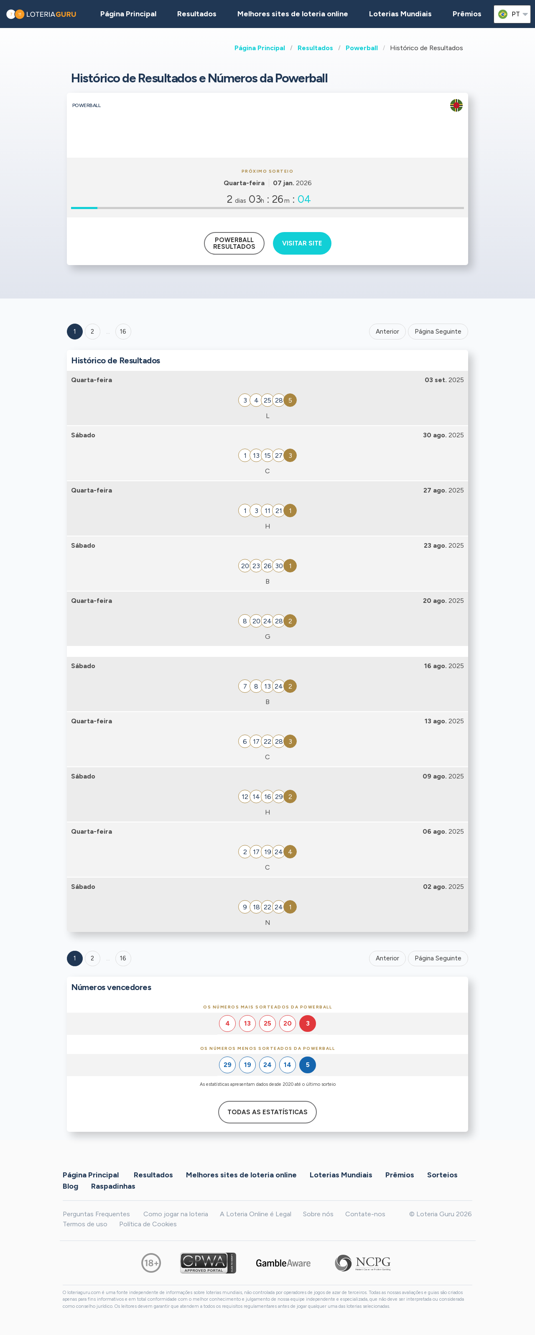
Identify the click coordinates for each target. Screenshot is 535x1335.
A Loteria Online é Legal (255, 1214)
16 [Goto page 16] (123, 958)
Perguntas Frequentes (96, 1214)
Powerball (362, 48)
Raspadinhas (113, 1186)
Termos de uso (85, 1224)
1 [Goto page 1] (75, 331)
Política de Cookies (148, 1224)
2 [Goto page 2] (92, 331)
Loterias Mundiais (400, 13)
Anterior (387, 331)
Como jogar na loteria (175, 1214)
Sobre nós (318, 1214)
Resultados (315, 48)
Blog (70, 1186)
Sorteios (442, 1174)
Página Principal (259, 48)
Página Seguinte (438, 331)
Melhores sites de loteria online (292, 13)
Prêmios (467, 13)
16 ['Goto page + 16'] (123, 331)
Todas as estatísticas (267, 1112)
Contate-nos (365, 1214)
